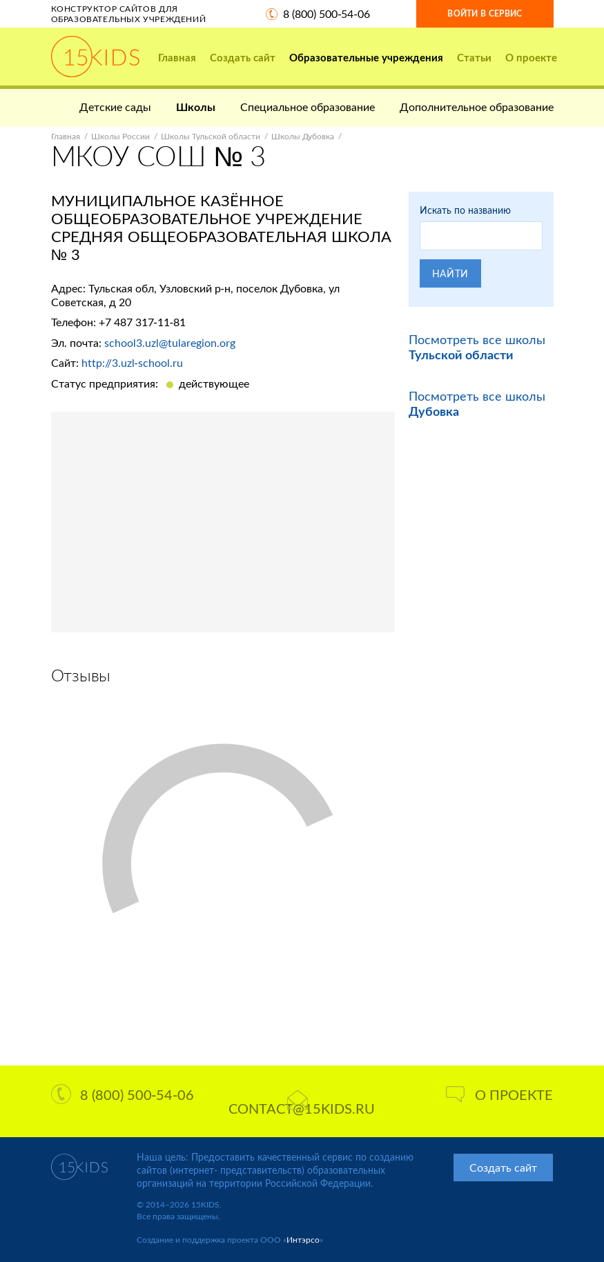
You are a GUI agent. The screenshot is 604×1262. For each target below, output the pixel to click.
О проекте (531, 57)
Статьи (474, 57)
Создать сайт (242, 57)
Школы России (120, 136)
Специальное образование (307, 106)
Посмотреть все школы (477, 347)
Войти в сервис (484, 13)
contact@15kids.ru (301, 1103)
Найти (450, 273)
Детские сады (115, 106)
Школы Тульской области (210, 136)
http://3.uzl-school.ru (132, 362)
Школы (195, 106)
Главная (177, 57)
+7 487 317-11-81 (142, 321)
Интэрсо (303, 1239)
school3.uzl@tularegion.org (169, 342)
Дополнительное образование (477, 106)
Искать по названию (465, 210)
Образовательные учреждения (366, 57)
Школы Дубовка (302, 136)
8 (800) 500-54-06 (326, 13)
